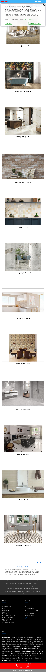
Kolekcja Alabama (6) (23, 409)
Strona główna (7, 607)
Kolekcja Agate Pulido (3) (23, 273)
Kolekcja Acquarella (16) (23, 91)
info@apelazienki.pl (30, 615)
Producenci (6, 610)
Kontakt (5, 614)
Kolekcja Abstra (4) (23, 46)
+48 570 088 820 (29, 614)
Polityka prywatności (9, 615)
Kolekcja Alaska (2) (23, 454)
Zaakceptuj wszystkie (35, 23)
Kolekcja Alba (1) (23, 500)
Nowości (5, 608)
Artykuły (5, 621)
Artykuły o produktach (9, 622)
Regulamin (5, 612)
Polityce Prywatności (27, 19)
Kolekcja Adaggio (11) (23, 137)
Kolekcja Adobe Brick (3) (23, 182)
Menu (6, 1)
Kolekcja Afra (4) (23, 227)
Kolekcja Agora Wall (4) (23, 318)
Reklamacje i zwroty (8, 619)
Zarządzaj (8, 23)
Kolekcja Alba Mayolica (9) (23, 545)
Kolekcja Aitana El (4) (23, 363)
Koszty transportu (8, 617)
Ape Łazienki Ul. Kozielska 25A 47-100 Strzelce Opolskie (31, 608)
